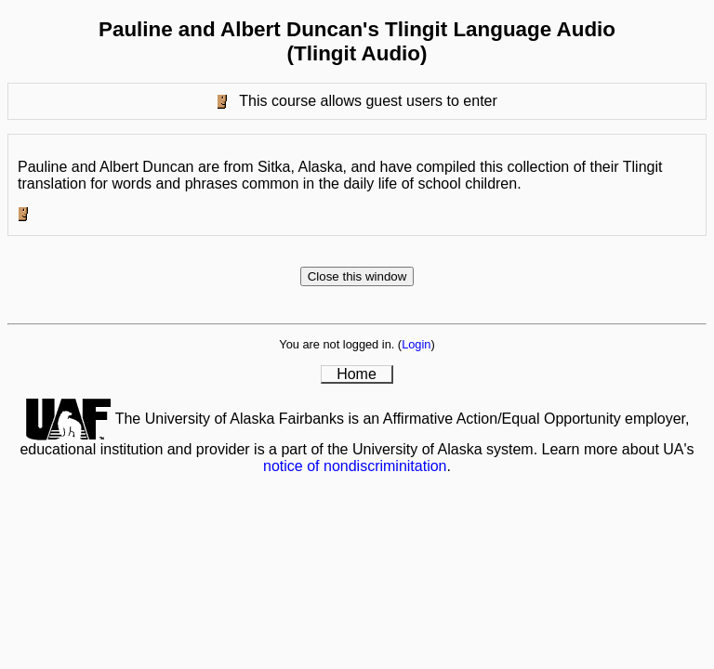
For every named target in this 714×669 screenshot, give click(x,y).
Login (416, 344)
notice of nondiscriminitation (354, 466)
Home (357, 374)
